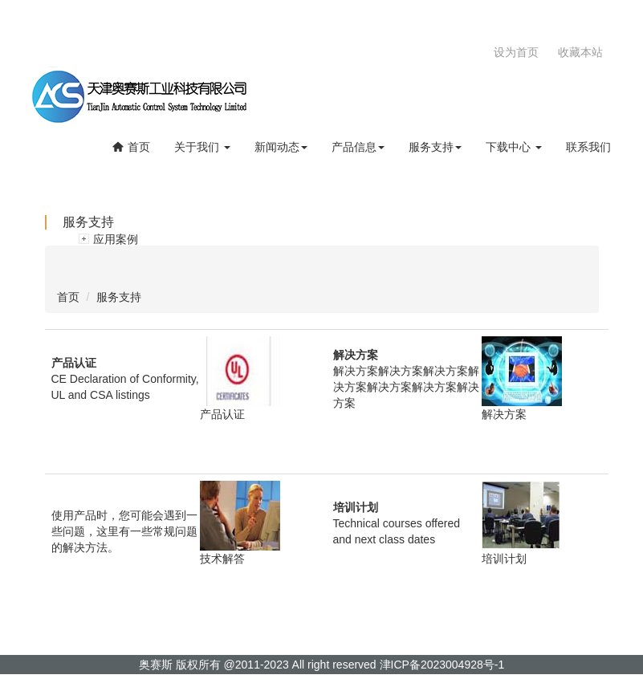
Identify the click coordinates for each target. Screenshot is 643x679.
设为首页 (516, 52)
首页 (131, 146)
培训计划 (504, 558)
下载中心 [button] (514, 146)
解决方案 (504, 414)
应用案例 (115, 239)
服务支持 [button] (435, 146)
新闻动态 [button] (280, 146)
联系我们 (588, 146)
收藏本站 (580, 52)
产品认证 (222, 414)
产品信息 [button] (358, 146)
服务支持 (118, 297)
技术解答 (222, 558)
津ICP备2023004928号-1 (442, 664)
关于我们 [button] (202, 146)
